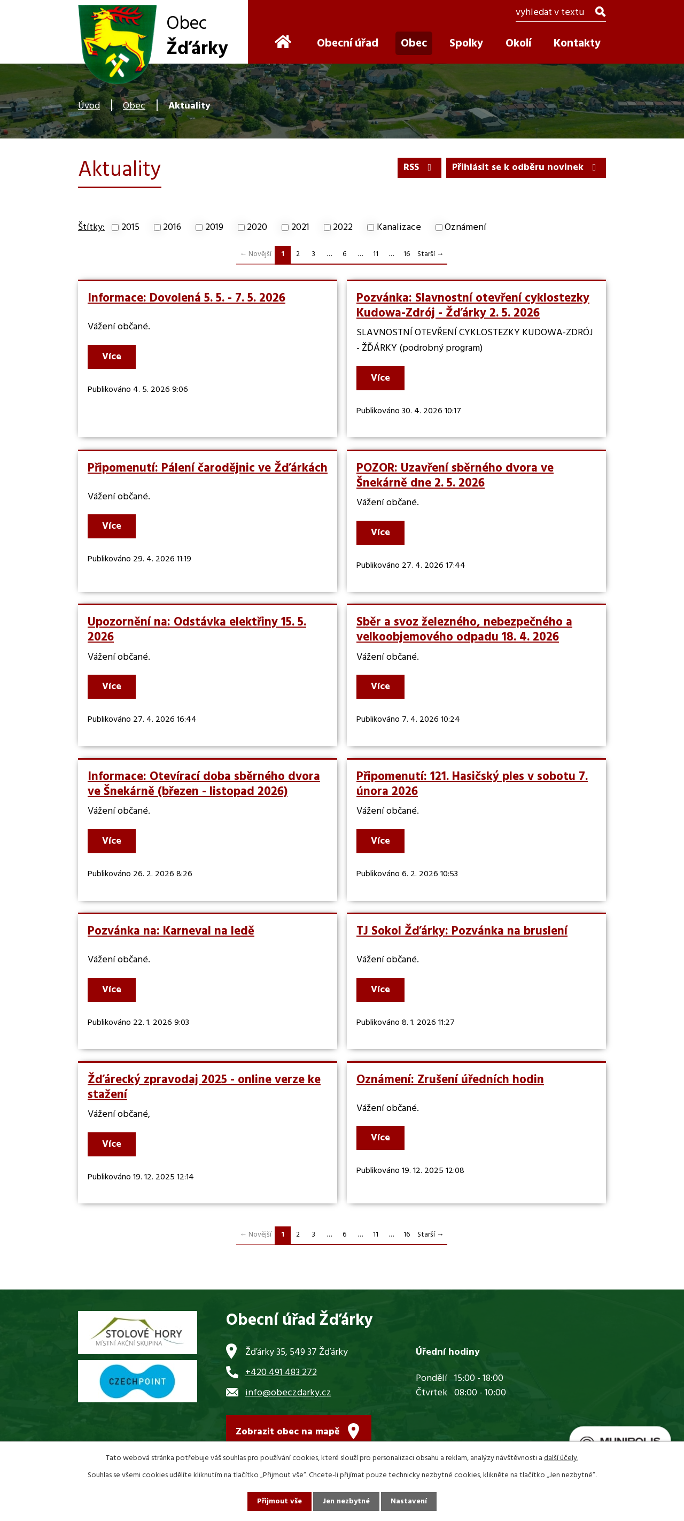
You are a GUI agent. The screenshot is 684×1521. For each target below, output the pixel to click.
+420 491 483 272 (281, 1372)
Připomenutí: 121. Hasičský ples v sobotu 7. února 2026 (472, 784)
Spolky (466, 43)
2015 (130, 227)
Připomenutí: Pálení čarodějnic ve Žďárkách (208, 468)
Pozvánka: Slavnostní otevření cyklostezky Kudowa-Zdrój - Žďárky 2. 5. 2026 (472, 306)
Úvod (89, 106)
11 (375, 254)
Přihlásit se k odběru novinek (526, 167)
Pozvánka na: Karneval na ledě (171, 931)
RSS (419, 167)
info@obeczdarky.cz (288, 1393)
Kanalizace (399, 227)
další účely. (561, 1458)
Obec (134, 106)
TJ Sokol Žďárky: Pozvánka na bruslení (462, 931)
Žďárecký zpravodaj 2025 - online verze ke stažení (204, 1087)
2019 (214, 227)
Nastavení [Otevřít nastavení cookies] (409, 1501)
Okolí (518, 43)
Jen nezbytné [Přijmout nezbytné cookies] (346, 1501)
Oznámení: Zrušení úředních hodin (450, 1080)
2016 (172, 227)
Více (111, 357)
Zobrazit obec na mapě (288, 1432)
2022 (343, 227)
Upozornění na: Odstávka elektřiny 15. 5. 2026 (197, 630)
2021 (300, 227)
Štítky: (91, 227)
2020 (257, 227)
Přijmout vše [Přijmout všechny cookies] (279, 1501)
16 (406, 254)
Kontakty (577, 43)
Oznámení (465, 227)
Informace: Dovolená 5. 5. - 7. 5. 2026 (186, 298)
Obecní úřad (347, 43)
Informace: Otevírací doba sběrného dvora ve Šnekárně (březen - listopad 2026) (204, 784)
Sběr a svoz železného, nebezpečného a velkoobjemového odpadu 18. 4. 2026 (464, 630)
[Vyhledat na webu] (561, 13)
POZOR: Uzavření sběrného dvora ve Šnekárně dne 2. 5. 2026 (455, 476)
